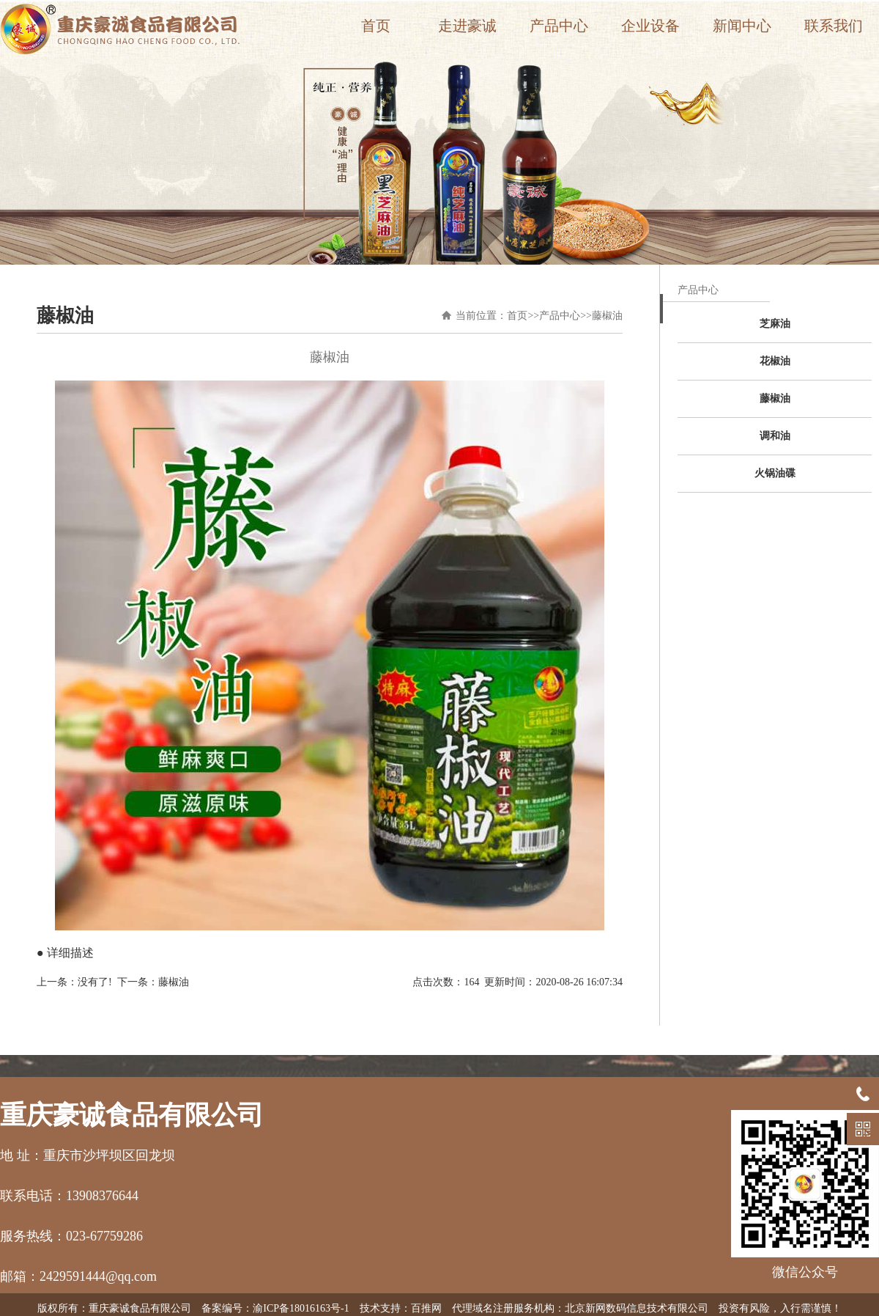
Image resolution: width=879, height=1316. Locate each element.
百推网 (426, 1308)
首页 (375, 26)
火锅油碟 (774, 473)
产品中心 (559, 26)
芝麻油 (775, 323)
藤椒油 (607, 315)
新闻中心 (742, 26)
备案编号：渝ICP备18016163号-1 (275, 1308)
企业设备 (650, 26)
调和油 (775, 435)
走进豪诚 (467, 26)
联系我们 (833, 26)
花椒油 (775, 361)
